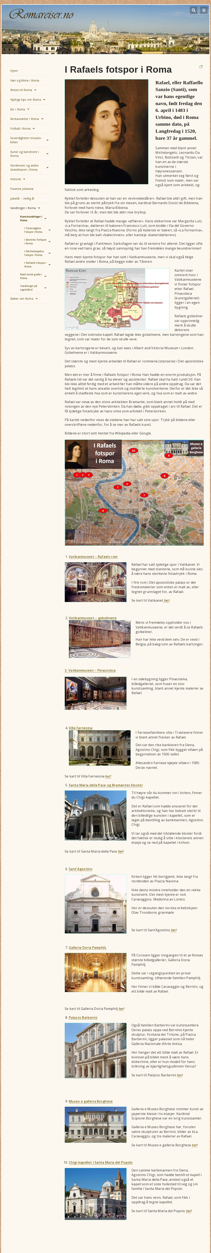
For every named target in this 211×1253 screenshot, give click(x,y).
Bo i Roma (21, 109)
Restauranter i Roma (28, 119)
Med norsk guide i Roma (34, 276)
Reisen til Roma (24, 90)
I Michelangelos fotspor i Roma (38, 253)
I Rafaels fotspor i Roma (38, 265)
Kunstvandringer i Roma (34, 218)
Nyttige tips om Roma (28, 99)
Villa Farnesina (81, 728)
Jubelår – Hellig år (22, 198)
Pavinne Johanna (22, 189)
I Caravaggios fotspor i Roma (38, 230)
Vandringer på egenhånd (34, 288)
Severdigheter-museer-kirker (30, 140)
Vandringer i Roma (26, 208)
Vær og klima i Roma (24, 80)
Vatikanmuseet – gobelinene (93, 618)
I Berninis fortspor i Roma (38, 241)
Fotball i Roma (23, 128)
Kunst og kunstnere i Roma (30, 154)
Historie (19, 179)
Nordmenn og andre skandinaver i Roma (30, 167)
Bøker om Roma (25, 298)
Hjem (14, 71)
